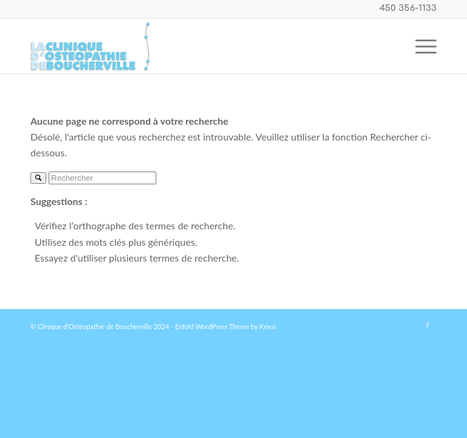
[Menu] (420, 46)
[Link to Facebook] (427, 325)
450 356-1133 (408, 8)
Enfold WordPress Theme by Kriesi (225, 326)
